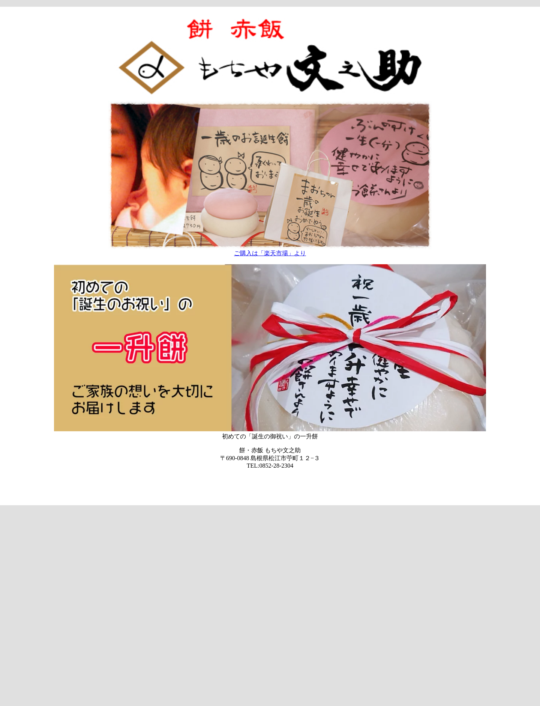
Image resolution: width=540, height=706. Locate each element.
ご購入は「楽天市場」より (270, 253)
